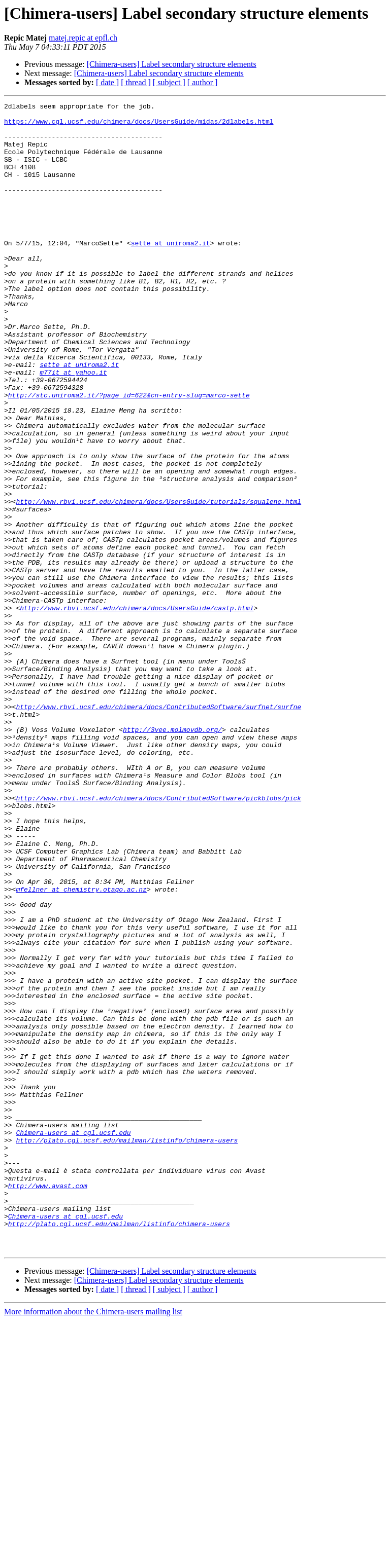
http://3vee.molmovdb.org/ (172, 855)
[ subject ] (169, 82)
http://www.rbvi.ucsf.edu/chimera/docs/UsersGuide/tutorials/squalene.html (158, 581)
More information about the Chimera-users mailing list (93, 1541)
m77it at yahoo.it (73, 426)
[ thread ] (136, 82)
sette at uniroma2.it (170, 271)
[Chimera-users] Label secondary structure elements (171, 64)
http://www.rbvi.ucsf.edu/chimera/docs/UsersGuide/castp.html (136, 709)
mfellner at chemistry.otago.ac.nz (81, 1047)
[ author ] (202, 82)
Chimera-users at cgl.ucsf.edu (73, 1339)
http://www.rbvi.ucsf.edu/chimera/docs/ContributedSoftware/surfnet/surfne (158, 828)
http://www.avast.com (47, 1403)
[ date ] (107, 82)
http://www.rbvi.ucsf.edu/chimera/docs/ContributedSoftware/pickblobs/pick (158, 937)
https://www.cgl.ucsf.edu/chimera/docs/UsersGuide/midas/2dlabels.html (138, 125)
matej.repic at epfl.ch (83, 37)
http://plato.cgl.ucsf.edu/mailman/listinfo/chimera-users (127, 1348)
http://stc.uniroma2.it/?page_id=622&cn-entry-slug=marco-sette (129, 454)
